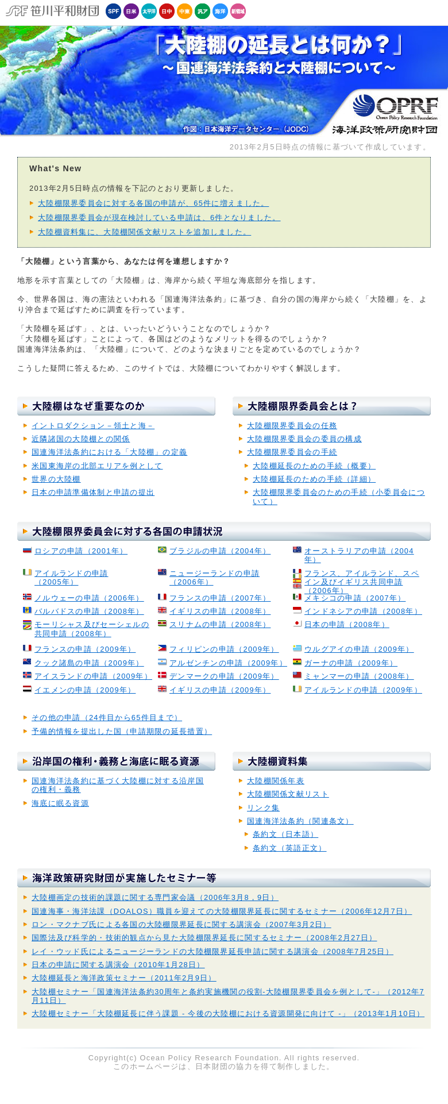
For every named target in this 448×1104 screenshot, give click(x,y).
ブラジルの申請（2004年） (220, 551)
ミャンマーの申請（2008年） (359, 676)
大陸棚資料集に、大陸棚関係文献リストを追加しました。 (144, 232)
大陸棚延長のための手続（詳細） (314, 479)
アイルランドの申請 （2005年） (71, 577)
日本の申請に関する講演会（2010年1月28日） (118, 964)
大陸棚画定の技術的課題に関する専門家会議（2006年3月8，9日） (155, 897)
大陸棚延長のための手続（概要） (314, 465)
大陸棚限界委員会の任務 (292, 425)
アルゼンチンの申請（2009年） (228, 663)
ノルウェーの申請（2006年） (89, 598)
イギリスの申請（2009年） (220, 690)
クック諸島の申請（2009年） (89, 663)
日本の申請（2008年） (346, 624)
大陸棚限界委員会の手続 (292, 452)
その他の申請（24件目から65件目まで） (107, 717)
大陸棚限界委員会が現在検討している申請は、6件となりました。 (159, 217)
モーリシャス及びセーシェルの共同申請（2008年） (91, 628)
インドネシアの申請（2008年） (363, 611)
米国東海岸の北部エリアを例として (97, 465)
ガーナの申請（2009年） (350, 663)
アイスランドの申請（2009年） (93, 676)
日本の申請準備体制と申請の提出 (93, 492)
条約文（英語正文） (290, 848)
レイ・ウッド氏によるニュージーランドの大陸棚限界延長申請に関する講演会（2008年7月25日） (212, 951)
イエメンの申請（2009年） (85, 690)
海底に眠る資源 (60, 803)
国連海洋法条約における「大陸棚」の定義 (109, 452)
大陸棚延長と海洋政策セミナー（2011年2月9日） (124, 978)
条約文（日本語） (285, 834)
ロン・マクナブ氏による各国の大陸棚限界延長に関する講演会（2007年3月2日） (181, 924)
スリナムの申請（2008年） (220, 624)
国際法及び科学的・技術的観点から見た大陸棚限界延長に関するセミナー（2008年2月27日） (204, 937)
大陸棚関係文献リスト (288, 794)
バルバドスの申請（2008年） (89, 611)
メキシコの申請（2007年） (354, 598)
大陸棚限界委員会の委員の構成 (304, 438)
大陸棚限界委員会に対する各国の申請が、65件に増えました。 (153, 203)
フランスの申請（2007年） (220, 598)
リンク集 (263, 807)
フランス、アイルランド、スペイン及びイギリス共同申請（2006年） (361, 582)
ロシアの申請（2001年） (81, 551)
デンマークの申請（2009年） (224, 676)
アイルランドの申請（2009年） (363, 690)
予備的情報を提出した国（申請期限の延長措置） (122, 731)
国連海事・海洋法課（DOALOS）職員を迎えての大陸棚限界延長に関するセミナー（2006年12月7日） (222, 911)
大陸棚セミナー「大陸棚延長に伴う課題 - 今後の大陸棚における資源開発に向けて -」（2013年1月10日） (228, 1013)
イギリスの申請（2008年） (220, 611)
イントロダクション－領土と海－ (93, 425)
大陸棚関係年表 (275, 780)
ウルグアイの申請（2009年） (359, 649)
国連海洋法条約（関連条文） (300, 821)
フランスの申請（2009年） (85, 649)
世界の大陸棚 (56, 479)
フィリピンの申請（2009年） (224, 649)
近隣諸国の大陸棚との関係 (81, 438)
